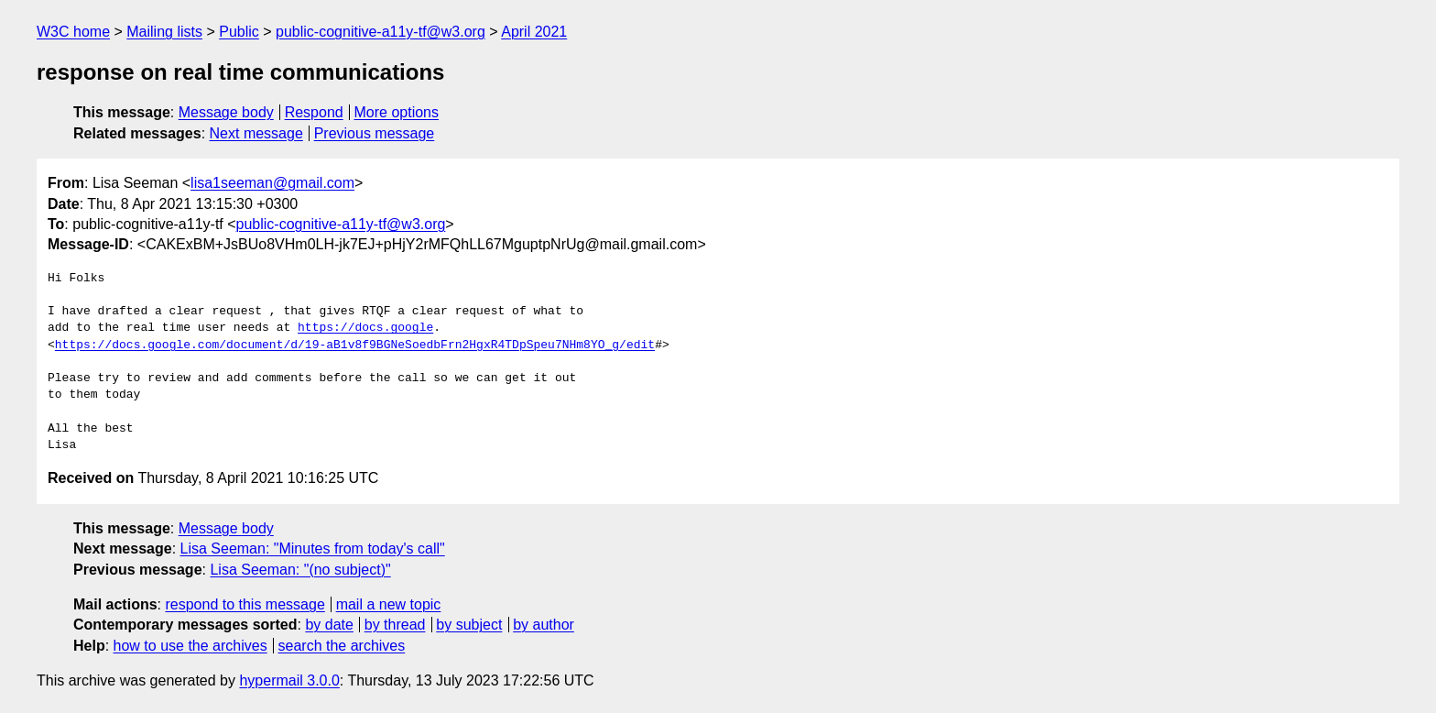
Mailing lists (164, 31)
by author (543, 624)
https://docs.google (365, 328)
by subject (469, 624)
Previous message (374, 133)
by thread (395, 624)
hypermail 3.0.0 (289, 680)
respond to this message (244, 604)
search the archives (342, 645)
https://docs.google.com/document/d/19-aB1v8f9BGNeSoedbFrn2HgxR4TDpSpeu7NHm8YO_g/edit (355, 345)
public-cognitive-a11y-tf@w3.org (380, 31)
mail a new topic (388, 604)
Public (239, 31)
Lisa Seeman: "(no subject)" (300, 569)
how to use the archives (190, 645)
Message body (226, 112)
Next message (256, 133)
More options (397, 112)
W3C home (73, 31)
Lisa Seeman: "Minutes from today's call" (312, 548)
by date (329, 624)
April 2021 (534, 31)
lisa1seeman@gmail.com (272, 183)
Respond (314, 112)
